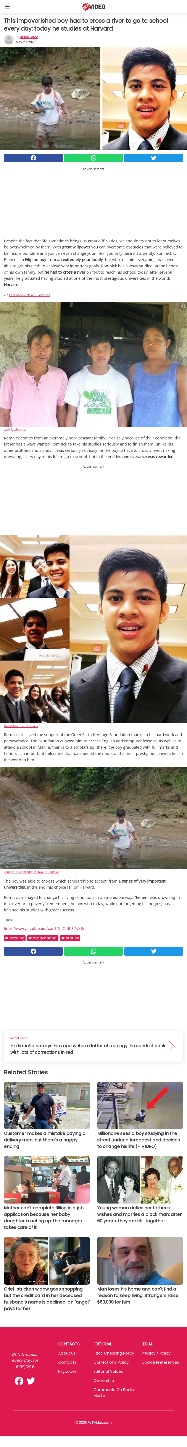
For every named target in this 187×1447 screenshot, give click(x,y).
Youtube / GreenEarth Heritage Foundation (32, 872)
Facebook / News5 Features (29, 295)
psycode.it (68, 1371)
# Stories (70, 938)
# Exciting (14, 938)
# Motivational (42, 938)
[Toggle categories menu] (7, 6)
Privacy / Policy (156, 1353)
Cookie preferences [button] (160, 1362)
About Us (67, 1353)
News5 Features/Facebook (21, 726)
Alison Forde (29, 37)
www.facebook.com (16, 429)
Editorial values (108, 1371)
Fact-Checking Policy (114, 1353)
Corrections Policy (111, 1362)
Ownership (104, 1380)
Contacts (67, 1362)
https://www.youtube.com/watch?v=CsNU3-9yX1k (44, 928)
